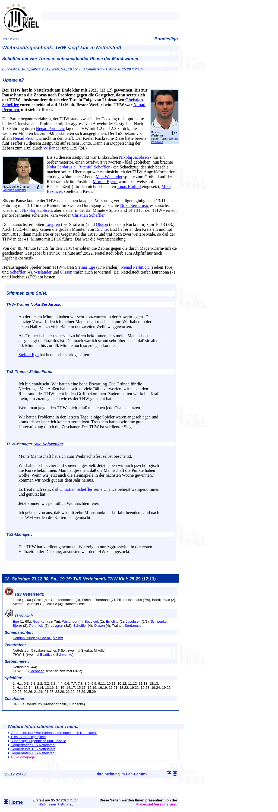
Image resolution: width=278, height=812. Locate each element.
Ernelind (112, 621)
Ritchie (101, 229)
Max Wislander (109, 176)
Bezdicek (92, 621)
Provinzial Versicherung (156, 804)
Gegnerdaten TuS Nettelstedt (33, 753)
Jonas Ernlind (129, 186)
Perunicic (36, 625)
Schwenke (159, 621)
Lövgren (52, 224)
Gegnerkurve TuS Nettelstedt (33, 749)
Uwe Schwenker (48, 444)
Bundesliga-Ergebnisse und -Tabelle (38, 741)
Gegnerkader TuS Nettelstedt (33, 745)
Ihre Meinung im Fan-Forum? (122, 774)
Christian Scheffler (14, 189)
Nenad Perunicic (50, 128)
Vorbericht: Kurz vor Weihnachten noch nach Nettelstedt (54, 733)
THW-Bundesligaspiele (28, 737)
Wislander (52, 148)
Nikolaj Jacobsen (134, 157)
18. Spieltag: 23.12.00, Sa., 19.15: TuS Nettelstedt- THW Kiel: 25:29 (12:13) (80, 579)
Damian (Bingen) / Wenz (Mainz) (38, 638)
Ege (16, 621)
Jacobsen (133, 621)
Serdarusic (133, 625)
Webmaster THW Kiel (55, 804)
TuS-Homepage (22, 757)
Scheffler (18, 272)
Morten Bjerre (105, 181)
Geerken (39, 621)
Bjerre (17, 625)
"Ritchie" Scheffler (93, 167)
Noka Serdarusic (61, 167)
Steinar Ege (85, 267)
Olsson (102, 224)
